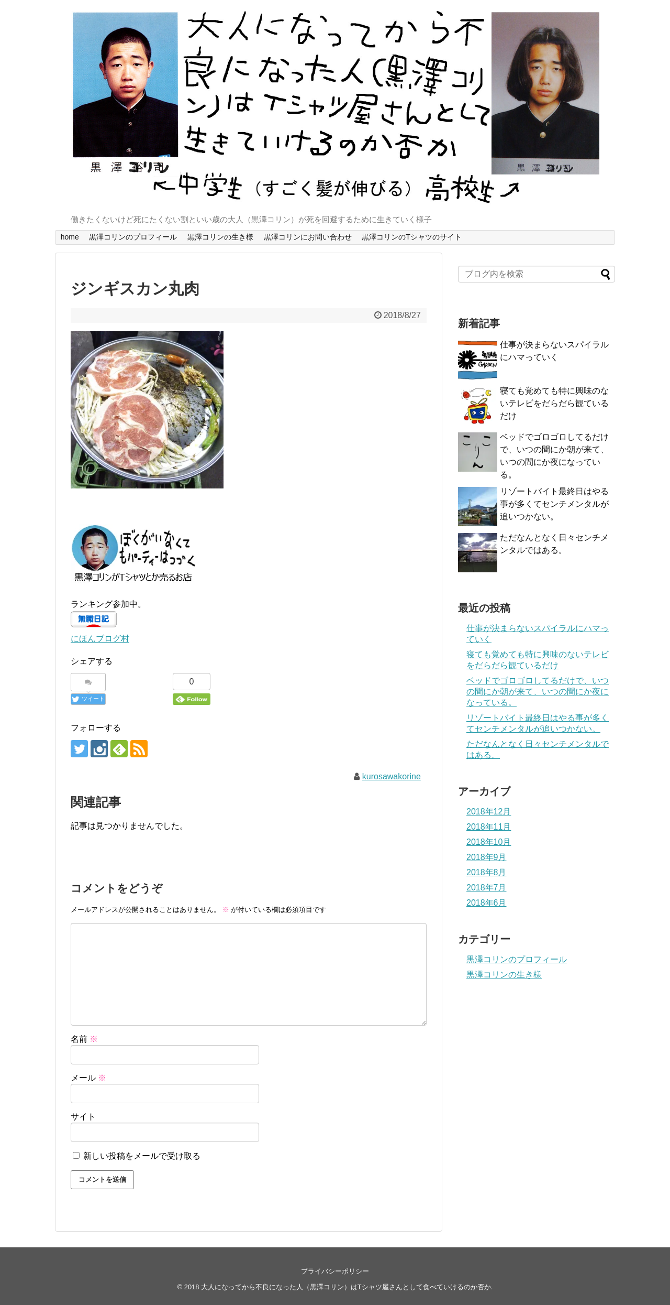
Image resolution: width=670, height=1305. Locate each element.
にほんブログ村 (100, 638)
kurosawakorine (391, 776)
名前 (84, 1039)
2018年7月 (486, 887)
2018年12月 (488, 811)
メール (88, 1077)
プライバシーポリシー (335, 1271)
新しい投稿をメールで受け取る (141, 1155)
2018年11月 (488, 826)
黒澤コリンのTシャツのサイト (412, 237)
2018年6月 (486, 902)
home (70, 237)
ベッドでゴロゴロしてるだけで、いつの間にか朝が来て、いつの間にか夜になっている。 (537, 691)
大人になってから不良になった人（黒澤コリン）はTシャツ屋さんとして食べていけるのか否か (346, 1287)
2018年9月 (486, 857)
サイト (83, 1116)
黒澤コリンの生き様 (220, 237)
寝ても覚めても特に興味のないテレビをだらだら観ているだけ (554, 403)
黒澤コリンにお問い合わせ (308, 237)
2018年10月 (488, 842)
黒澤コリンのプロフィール (133, 237)
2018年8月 (486, 872)
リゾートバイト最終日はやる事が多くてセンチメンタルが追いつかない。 (554, 504)
